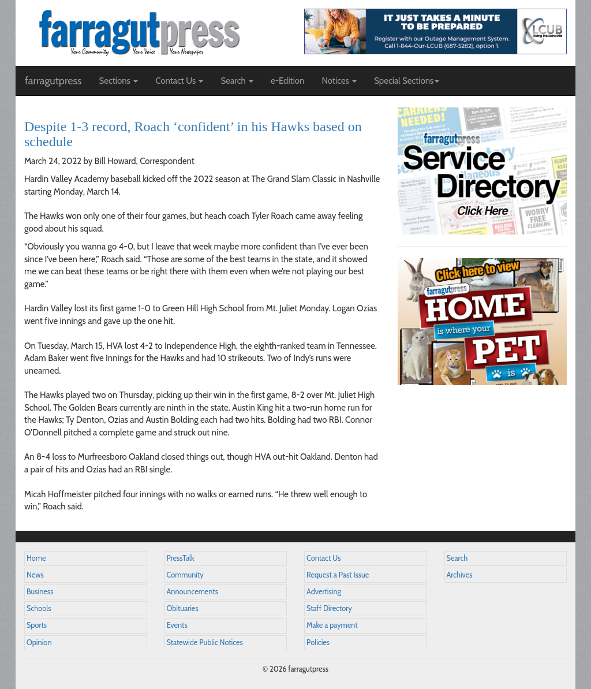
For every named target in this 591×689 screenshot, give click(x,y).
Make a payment (332, 625)
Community (185, 575)
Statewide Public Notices (205, 642)
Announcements (192, 591)
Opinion (39, 642)
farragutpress (53, 81)
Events (177, 625)
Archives (460, 575)
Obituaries (183, 608)
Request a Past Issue (337, 575)
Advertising (323, 591)
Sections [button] (118, 81)
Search (457, 558)
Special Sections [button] (406, 81)
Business (40, 591)
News (35, 575)
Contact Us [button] (179, 81)
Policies (318, 642)
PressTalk (180, 558)
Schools (39, 608)
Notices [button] (339, 81)
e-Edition (288, 81)
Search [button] (236, 81)
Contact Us (323, 558)
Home (36, 558)
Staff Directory (329, 608)
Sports (37, 625)
